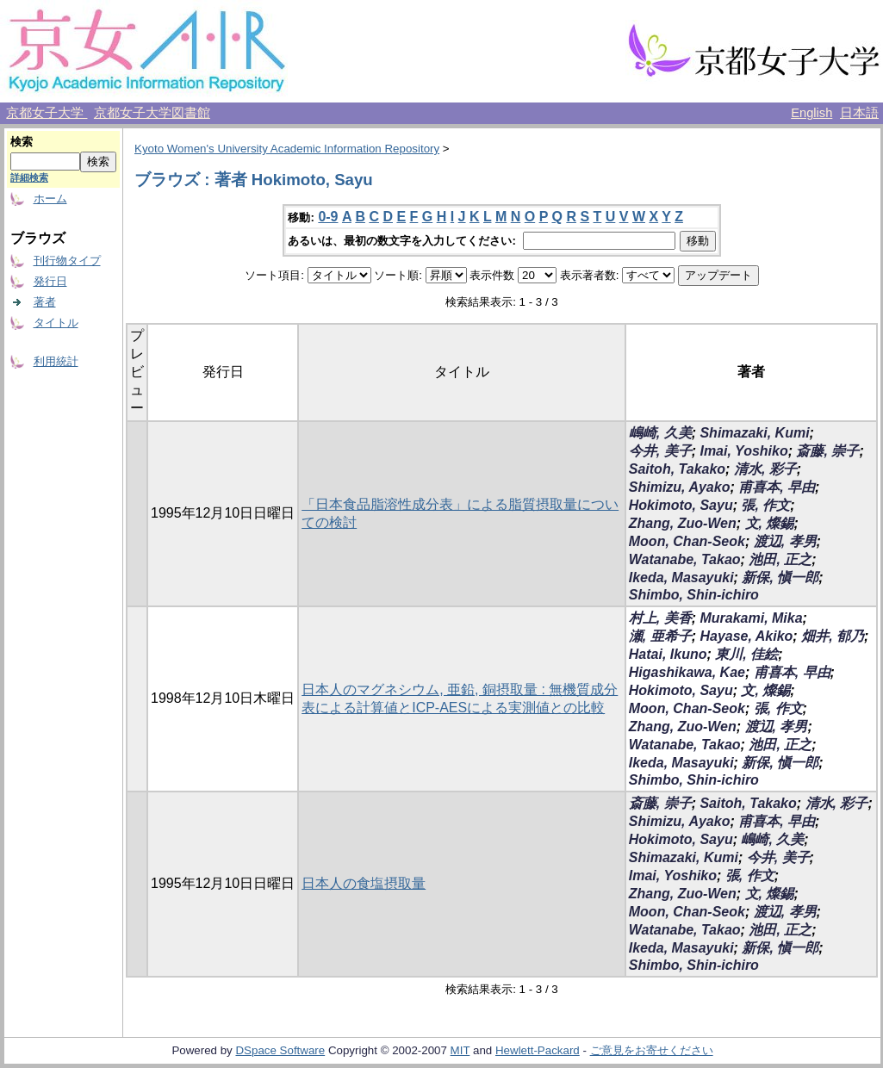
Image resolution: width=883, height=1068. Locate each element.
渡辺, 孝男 (785, 541)
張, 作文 (765, 505)
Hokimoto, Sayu (681, 505)
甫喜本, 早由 (776, 487)
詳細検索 (29, 177)
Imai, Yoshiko (743, 451)
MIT (460, 1050)
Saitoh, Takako (677, 469)
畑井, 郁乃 (832, 636)
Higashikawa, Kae (687, 672)
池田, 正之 (780, 559)
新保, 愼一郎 (780, 577)
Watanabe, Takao (685, 559)
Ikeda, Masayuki (681, 577)
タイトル (56, 322)
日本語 (859, 113)
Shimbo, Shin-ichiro (694, 594)
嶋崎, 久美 (660, 432)
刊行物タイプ (67, 260)
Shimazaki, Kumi (754, 432)
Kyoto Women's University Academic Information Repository (286, 148)
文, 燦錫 (769, 523)
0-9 (328, 216)
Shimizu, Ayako (680, 487)
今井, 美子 (660, 451)
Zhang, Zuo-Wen (683, 523)
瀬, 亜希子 (660, 636)
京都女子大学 (46, 113)
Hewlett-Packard (537, 1050)
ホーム (50, 198)
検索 (21, 141)
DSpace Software (280, 1050)
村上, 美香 (660, 618)
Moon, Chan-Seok (687, 541)
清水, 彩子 (765, 469)
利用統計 (56, 361)
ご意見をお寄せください (651, 1050)
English (811, 113)
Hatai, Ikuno (668, 654)
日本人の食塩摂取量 (364, 883)
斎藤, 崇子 (827, 451)
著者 (45, 301)
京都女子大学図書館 (152, 113)
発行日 (50, 281)
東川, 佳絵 (746, 654)
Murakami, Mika (751, 618)
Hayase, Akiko (746, 636)
